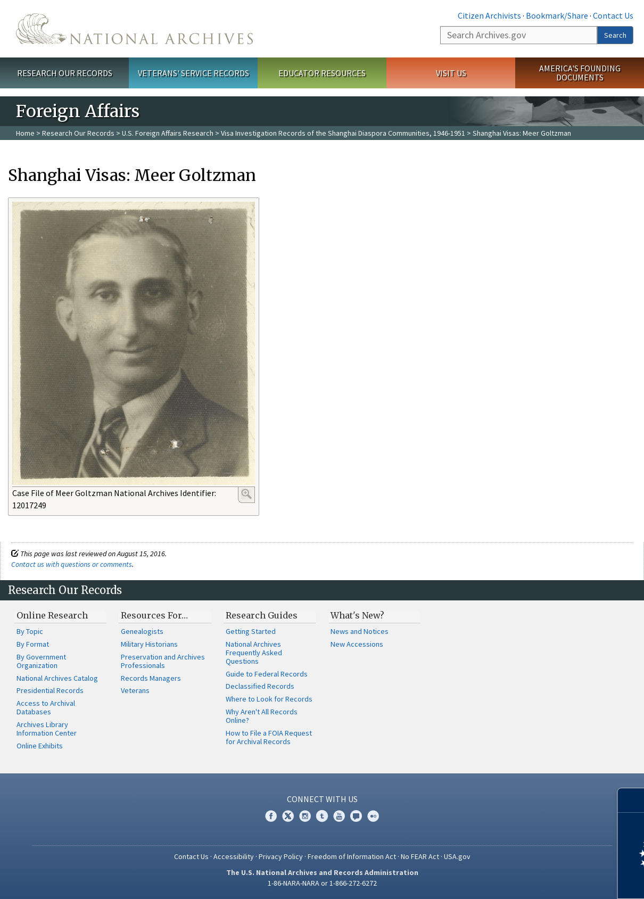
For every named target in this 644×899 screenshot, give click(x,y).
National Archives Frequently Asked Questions (254, 652)
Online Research (52, 615)
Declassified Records (260, 686)
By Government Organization (41, 661)
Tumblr (322, 816)
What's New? (357, 615)
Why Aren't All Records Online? (262, 716)
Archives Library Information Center (46, 729)
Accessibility (233, 856)
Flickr (373, 816)
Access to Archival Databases (45, 707)
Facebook (271, 816)
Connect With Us (322, 799)
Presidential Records (50, 690)
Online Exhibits (39, 745)
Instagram (305, 816)
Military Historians (149, 644)
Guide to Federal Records (267, 674)
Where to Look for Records (269, 699)
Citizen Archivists (489, 15)
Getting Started (251, 631)
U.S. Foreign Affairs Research (167, 133)
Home (25, 133)
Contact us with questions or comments (71, 564)
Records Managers (151, 678)
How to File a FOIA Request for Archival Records (269, 737)
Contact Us (613, 15)
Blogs (356, 816)
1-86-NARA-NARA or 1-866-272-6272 (322, 883)
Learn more (549, 880)
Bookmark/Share (557, 15)
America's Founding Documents (580, 73)
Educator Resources (322, 73)
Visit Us (451, 73)
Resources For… (154, 615)
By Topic (29, 631)
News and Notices (360, 631)
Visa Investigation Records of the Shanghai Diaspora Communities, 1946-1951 (343, 133)
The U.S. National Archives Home (134, 28)
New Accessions (357, 644)
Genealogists (142, 631)
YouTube (339, 816)
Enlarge (246, 494)
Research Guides (262, 615)
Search (615, 35)
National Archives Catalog (57, 678)
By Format (32, 644)
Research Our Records (64, 73)
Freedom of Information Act (352, 856)
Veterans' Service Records (193, 73)
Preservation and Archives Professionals (163, 661)
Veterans (135, 690)
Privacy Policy (281, 856)
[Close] (631, 800)
